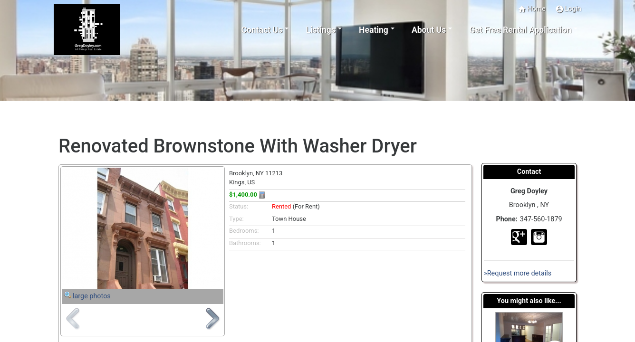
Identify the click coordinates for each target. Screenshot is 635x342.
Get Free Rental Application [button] (520, 30)
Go (519, 237)
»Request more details (517, 273)
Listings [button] (321, 30)
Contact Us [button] (261, 30)
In (539, 237)
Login (568, 9)
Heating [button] (373, 30)
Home (532, 9)
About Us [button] (429, 30)
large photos (92, 296)
